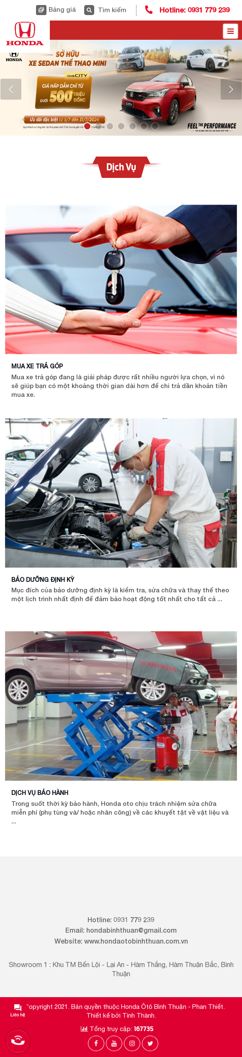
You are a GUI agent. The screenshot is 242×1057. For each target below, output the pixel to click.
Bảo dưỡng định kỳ (42, 579)
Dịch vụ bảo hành (39, 792)
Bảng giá (62, 9)
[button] (10, 89)
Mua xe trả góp (37, 366)
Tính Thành (138, 1015)
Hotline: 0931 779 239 (194, 9)
